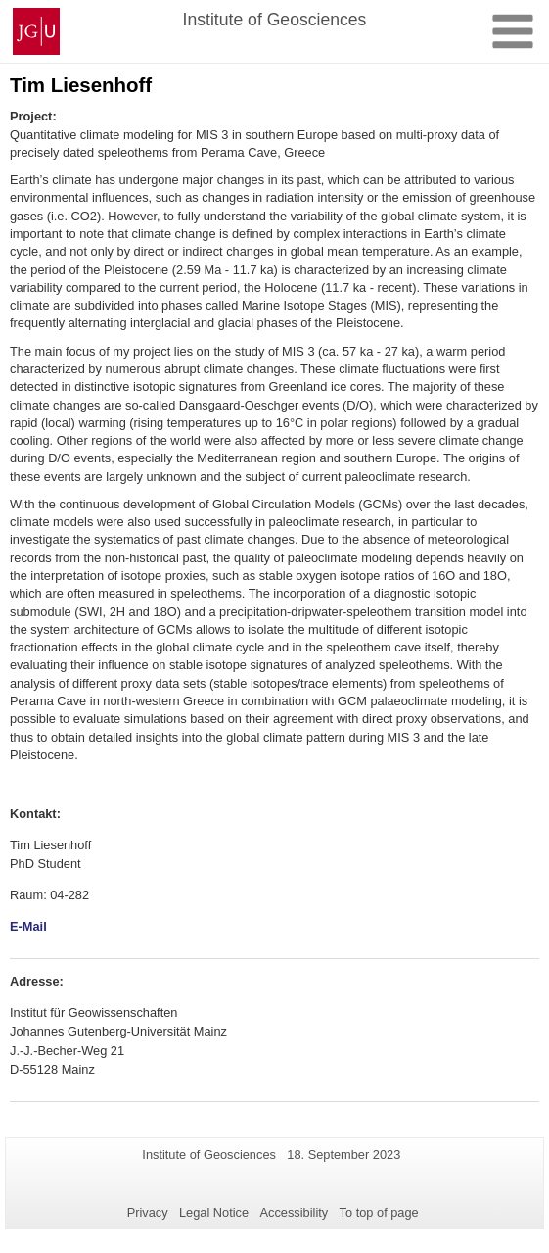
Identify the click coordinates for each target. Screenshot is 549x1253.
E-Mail (28, 926)
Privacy (147, 1212)
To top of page (379, 1212)
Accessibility (294, 1212)
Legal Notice (214, 1212)
